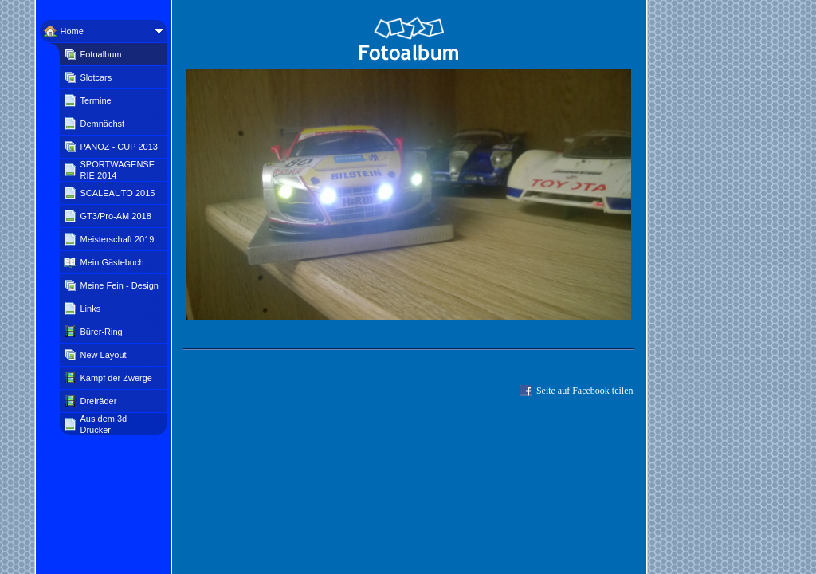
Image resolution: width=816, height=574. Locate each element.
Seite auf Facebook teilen (585, 390)
